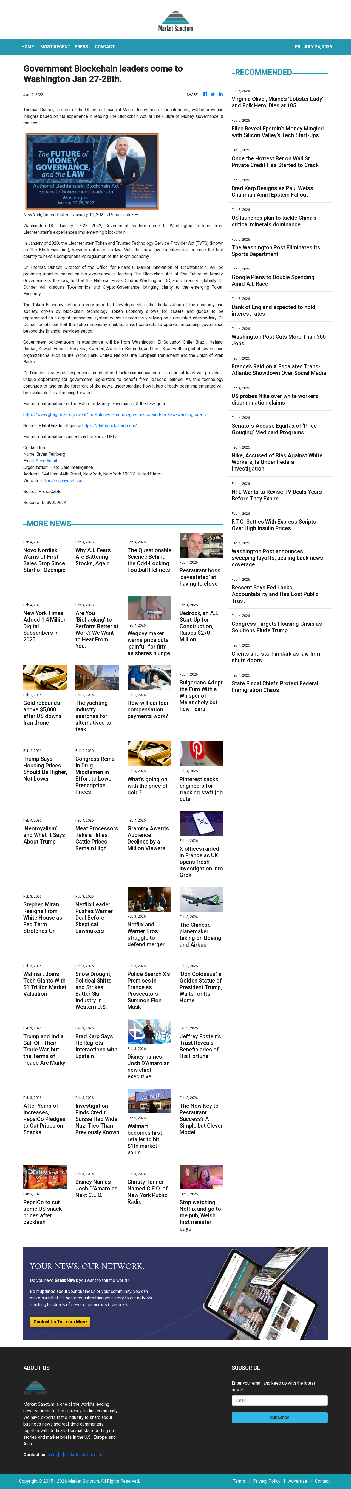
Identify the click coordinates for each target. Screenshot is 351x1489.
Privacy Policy (267, 1481)
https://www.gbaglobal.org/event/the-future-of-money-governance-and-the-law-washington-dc (114, 414)
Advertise (297, 1481)
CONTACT (105, 46)
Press (81, 46)
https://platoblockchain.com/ (109, 425)
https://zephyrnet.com (62, 480)
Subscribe (280, 1417)
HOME (27, 46)
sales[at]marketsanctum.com (74, 1454)
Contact (322, 1481)
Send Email (46, 460)
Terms (239, 1481)
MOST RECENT (55, 46)
